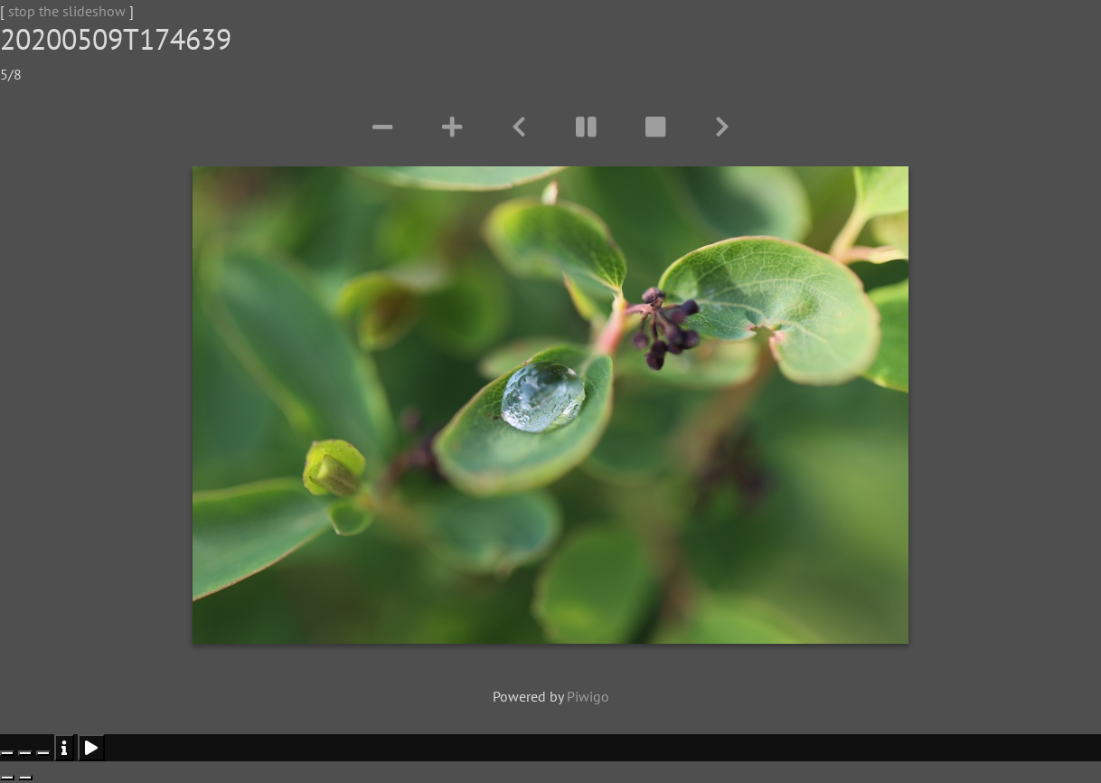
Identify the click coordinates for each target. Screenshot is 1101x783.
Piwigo (588, 696)
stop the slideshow (67, 11)
